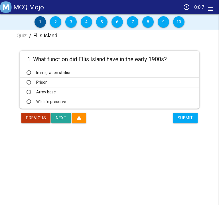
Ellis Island (45, 35)
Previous (36, 118)
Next (61, 118)
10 (179, 22)
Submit (185, 118)
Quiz (22, 35)
